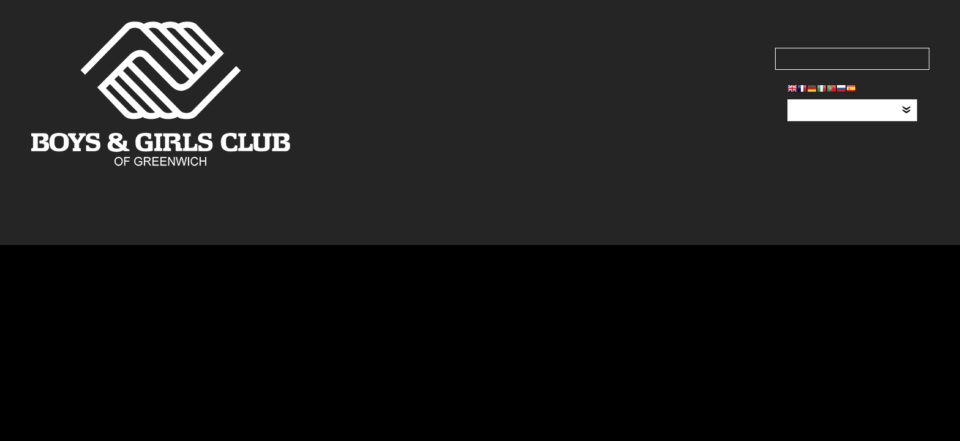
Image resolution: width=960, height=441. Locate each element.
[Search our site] (852, 59)
